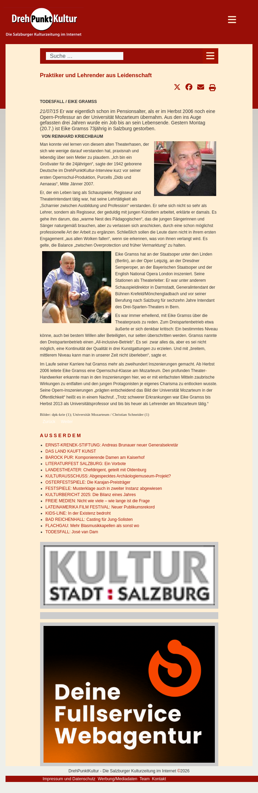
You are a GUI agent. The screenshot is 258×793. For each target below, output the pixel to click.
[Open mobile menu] (210, 56)
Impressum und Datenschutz (69, 778)
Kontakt (159, 778)
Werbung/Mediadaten (117, 778)
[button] (177, 87)
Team (145, 778)
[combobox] (84, 56)
